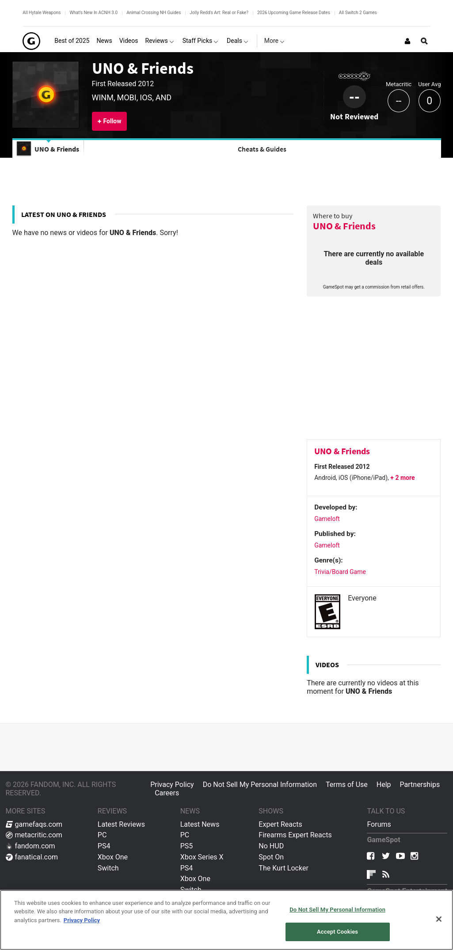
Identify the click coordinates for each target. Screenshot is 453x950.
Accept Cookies (337, 931)
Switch (108, 868)
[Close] (439, 919)
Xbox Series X (202, 857)
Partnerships (420, 784)
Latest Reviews (121, 824)
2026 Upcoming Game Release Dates (293, 12)
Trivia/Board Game (340, 571)
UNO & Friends (143, 68)
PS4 (104, 846)
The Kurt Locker (283, 868)
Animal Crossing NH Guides (153, 12)
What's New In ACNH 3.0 (93, 12)
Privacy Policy (172, 784)
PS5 (186, 846)
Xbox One (113, 857)
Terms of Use (347, 784)
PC (102, 835)
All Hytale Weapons (42, 12)
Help (384, 784)
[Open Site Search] (424, 41)
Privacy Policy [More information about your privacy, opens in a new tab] (82, 920)
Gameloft (327, 518)
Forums (379, 824)
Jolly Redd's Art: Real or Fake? (219, 12)
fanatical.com (32, 857)
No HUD (271, 846)
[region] (226, 920)
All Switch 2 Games (358, 12)
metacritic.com (34, 835)
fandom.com (30, 846)
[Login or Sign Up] (407, 41)
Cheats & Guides (262, 148)
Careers (167, 793)
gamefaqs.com (34, 824)
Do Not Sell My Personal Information (260, 784)
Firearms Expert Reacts (295, 835)
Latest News (200, 824)
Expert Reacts (280, 824)
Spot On (271, 857)
